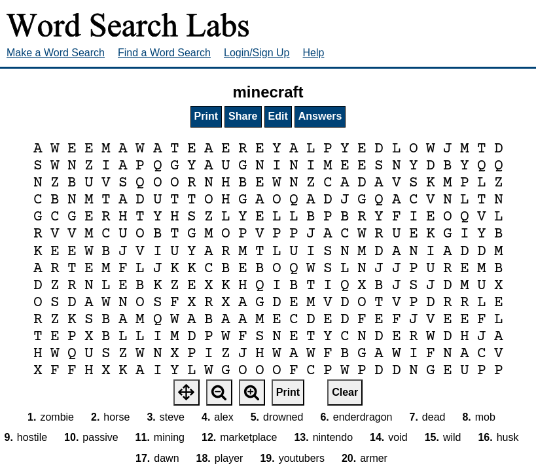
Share (242, 116)
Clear (345, 392)
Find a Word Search (164, 52)
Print (206, 116)
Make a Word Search (56, 52)
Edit (278, 116)
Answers (320, 116)
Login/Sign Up (257, 52)
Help (314, 52)
